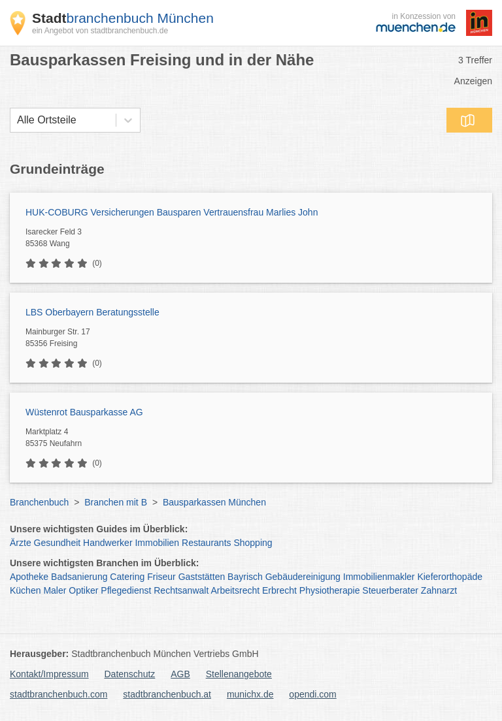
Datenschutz (130, 674)
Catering (127, 576)
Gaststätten (202, 576)
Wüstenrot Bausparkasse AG (84, 412)
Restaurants (206, 542)
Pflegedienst (126, 590)
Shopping (252, 542)
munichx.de (250, 694)
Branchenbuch (39, 502)
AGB (180, 674)
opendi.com (312, 694)
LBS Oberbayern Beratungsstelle (92, 312)
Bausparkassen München (214, 502)
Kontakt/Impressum (49, 674)
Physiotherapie (329, 590)
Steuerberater (390, 590)
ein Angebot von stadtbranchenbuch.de (100, 30)
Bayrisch (245, 576)
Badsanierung (79, 576)
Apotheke (29, 576)
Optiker (83, 590)
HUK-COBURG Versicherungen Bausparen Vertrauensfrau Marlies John (171, 212)
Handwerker (107, 542)
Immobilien (157, 542)
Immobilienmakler (379, 576)
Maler (54, 590)
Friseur (161, 576)
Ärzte (20, 542)
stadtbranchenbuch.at (167, 694)
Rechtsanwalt (181, 590)
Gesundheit (57, 542)
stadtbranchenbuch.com (58, 694)
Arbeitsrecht (234, 590)
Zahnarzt (439, 590)
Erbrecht (279, 590)
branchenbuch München (123, 17)
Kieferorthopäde (449, 576)
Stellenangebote (239, 674)
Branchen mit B (115, 502)
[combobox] (17, 120)
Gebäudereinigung (303, 576)
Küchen (25, 590)
